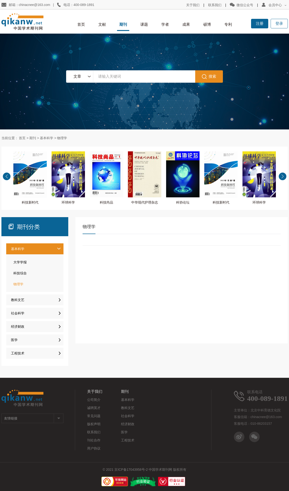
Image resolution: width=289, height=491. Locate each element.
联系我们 (214, 5)
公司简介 (93, 400)
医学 (37, 338)
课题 (144, 24)
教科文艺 (37, 298)
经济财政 (37, 325)
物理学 (62, 138)
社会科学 (37, 312)
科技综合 (20, 273)
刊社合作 (93, 440)
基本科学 (46, 138)
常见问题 (93, 416)
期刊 (123, 24)
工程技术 (37, 352)
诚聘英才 (93, 408)
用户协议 (93, 448)
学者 (165, 24)
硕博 (207, 24)
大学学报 (20, 262)
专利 (228, 24)
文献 (102, 24)
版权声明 (93, 424)
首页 (81, 24)
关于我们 (193, 5)
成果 (186, 24)
